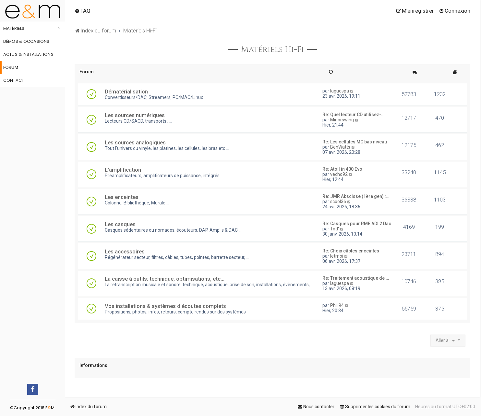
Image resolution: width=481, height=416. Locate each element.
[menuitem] (82, 10)
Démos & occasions (26, 41)
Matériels (13, 28)
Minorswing (342, 119)
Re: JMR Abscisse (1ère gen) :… (355, 196)
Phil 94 (337, 305)
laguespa (339, 90)
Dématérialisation (126, 91)
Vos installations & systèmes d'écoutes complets (165, 306)
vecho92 (339, 174)
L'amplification (123, 169)
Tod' (334, 228)
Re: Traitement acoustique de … (355, 278)
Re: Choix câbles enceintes (350, 250)
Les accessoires (125, 251)
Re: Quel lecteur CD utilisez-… (353, 114)
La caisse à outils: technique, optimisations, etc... (164, 278)
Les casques (120, 224)
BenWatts (340, 147)
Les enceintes (121, 197)
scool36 (338, 201)
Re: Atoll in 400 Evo (342, 169)
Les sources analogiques (135, 142)
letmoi (336, 256)
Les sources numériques (135, 115)
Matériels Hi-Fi (272, 50)
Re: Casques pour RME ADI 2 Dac (356, 223)
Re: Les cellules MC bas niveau (354, 141)
